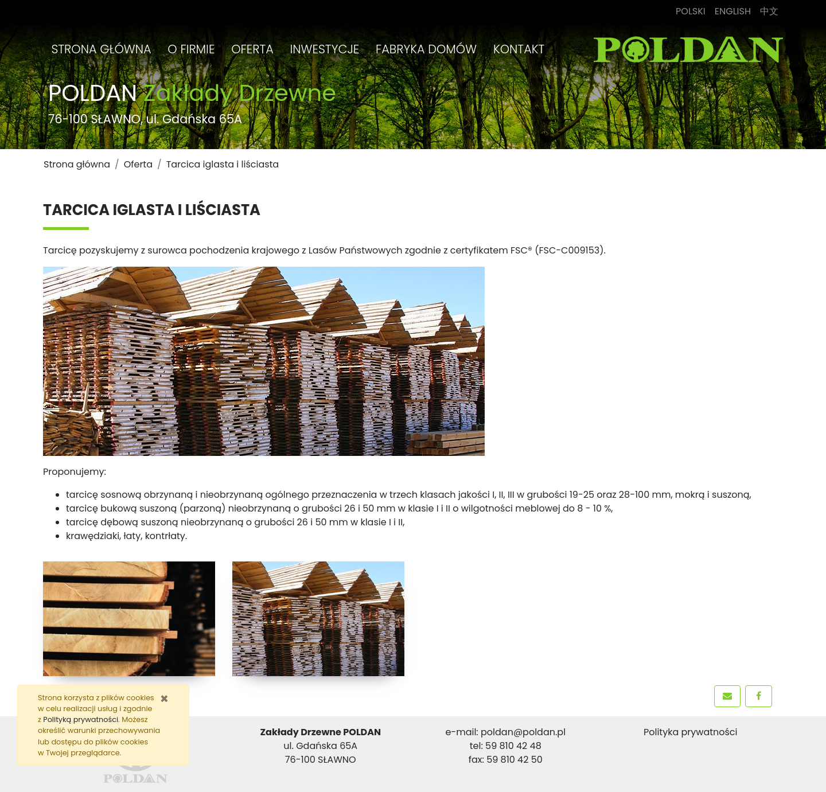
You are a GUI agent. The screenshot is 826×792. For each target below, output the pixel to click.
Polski (693, 11)
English (735, 11)
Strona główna (101, 49)
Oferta (252, 49)
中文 (771, 11)
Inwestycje (325, 49)
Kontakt (518, 49)
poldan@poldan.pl (523, 732)
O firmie (191, 49)
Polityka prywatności (691, 732)
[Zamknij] (164, 699)
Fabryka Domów (426, 49)
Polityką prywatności (80, 719)
